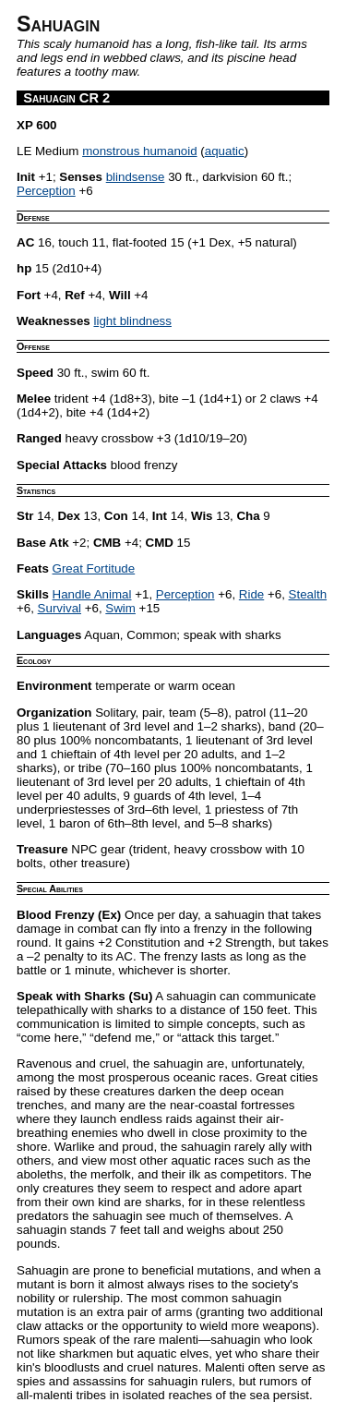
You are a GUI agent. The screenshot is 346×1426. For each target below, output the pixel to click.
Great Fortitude (94, 568)
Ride (251, 594)
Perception (46, 191)
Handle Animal (92, 594)
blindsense (135, 177)
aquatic (225, 151)
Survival (59, 608)
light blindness (132, 321)
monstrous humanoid (139, 151)
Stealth (308, 594)
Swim (120, 608)
